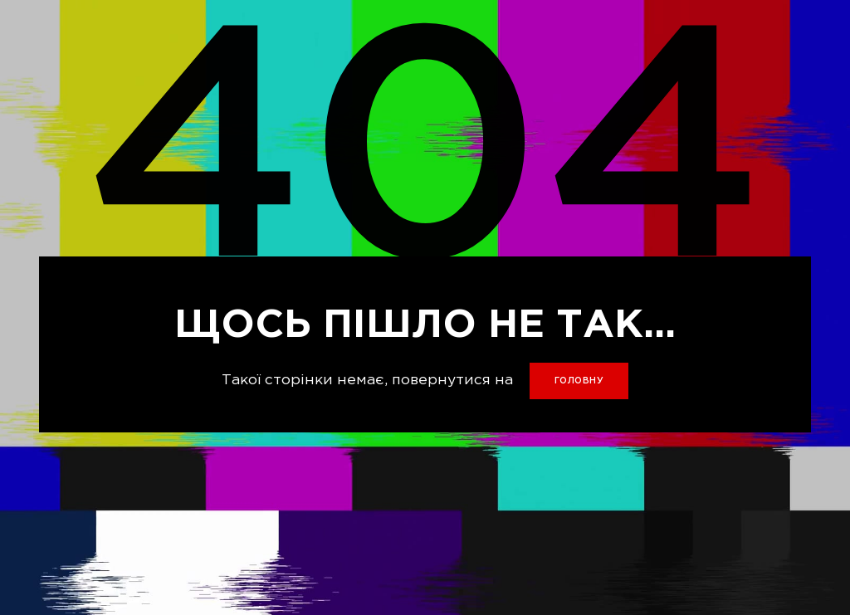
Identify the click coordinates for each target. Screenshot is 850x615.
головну (579, 381)
